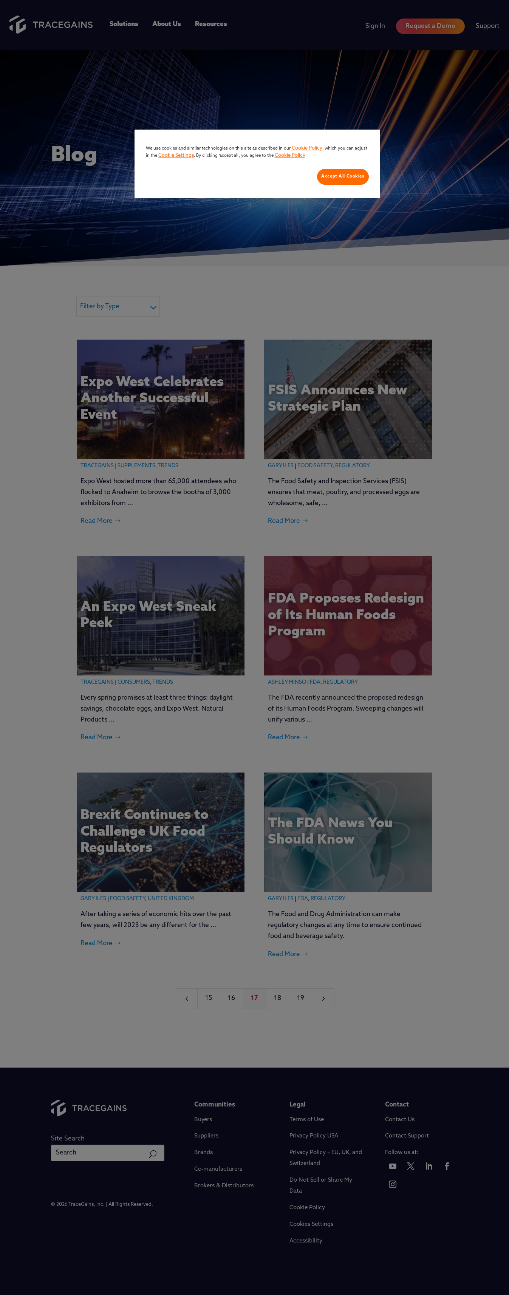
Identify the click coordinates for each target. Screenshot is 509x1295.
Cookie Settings (176, 155)
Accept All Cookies (342, 176)
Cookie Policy (307, 148)
